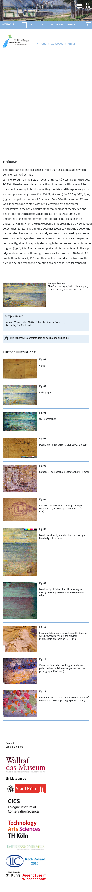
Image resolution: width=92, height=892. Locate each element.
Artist (33, 25)
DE (88, 4)
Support (72, 25)
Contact (10, 743)
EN (88, 7)
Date (43, 25)
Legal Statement (14, 747)
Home (41, 44)
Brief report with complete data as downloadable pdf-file (39, 338)
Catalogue (8, 25)
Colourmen (56, 25)
